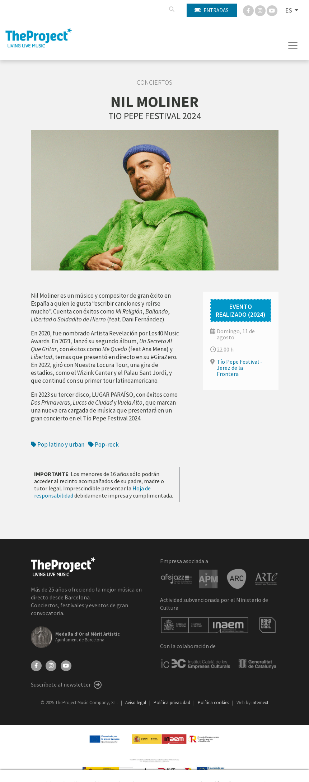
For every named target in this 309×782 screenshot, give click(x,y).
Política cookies (214, 702)
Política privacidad (172, 702)
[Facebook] (249, 10)
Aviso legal (136, 702)
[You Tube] (272, 10)
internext (260, 702)
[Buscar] (171, 9)
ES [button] (289, 10)
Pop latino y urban (57, 444)
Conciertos (154, 82)
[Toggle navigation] (293, 45)
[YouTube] (66, 665)
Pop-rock (103, 444)
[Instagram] (261, 10)
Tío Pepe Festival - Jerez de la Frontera (239, 367)
